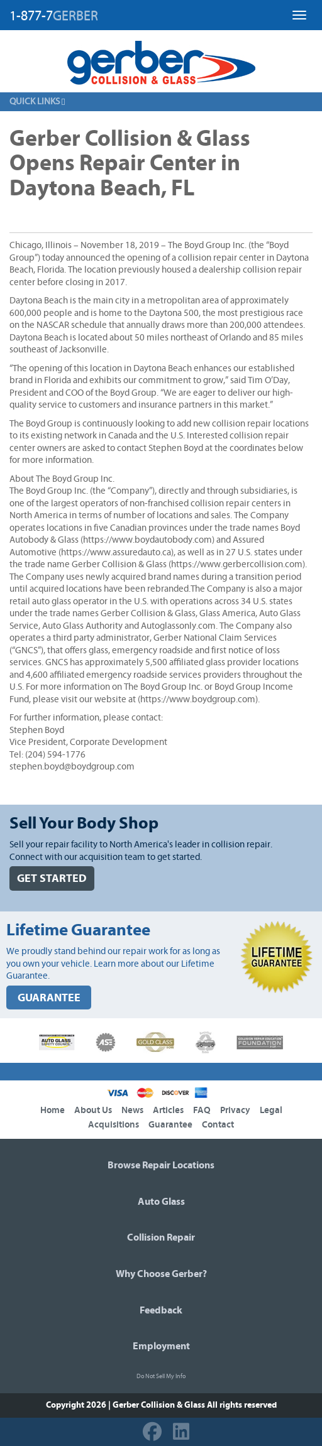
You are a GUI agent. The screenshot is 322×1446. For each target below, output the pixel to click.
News (132, 1110)
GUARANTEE (49, 997)
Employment (161, 1346)
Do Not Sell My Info (161, 1376)
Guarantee (170, 1124)
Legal (271, 1110)
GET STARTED (52, 878)
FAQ (202, 1110)
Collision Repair (161, 1237)
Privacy (235, 1110)
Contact (218, 1124)
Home (52, 1110)
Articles (168, 1110)
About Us (93, 1110)
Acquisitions (113, 1124)
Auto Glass (161, 1201)
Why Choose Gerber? (161, 1274)
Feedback (161, 1310)
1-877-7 (53, 16)
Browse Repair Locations (161, 1165)
